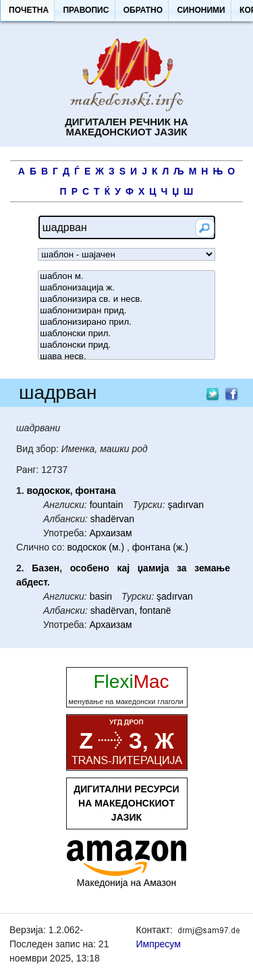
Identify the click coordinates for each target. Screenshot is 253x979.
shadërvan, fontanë (130, 610)
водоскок (48, 490)
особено (89, 568)
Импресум (158, 944)
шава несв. (126, 356)
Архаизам (110, 533)
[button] (28, 11)
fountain (106, 504)
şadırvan (185, 504)
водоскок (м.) (96, 547)
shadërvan (112, 518)
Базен (45, 568)
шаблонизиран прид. (126, 311)
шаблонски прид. (126, 345)
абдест (31, 582)
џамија (153, 568)
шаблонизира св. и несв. (126, 299)
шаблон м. (126, 276)
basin (101, 596)
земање (212, 568)
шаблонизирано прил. (126, 322)
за (182, 568)
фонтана (96, 490)
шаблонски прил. (126, 334)
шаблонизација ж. (126, 288)
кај (123, 568)
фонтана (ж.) (160, 547)
